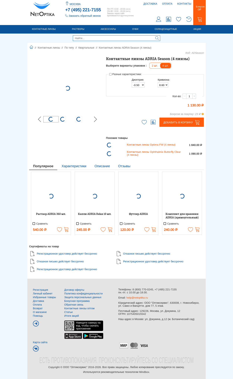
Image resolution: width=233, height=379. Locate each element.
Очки (135, 29)
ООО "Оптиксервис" (75, 367)
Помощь (38, 315)
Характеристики (74, 166)
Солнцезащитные (166, 29)
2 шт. (155, 65)
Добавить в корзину (178, 122)
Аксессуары (108, 29)
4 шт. (165, 65)
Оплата (167, 3)
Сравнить (40, 223)
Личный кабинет (42, 293)
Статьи (68, 312)
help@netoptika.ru (137, 297)
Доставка (150, 3)
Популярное (43, 166)
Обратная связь (73, 304)
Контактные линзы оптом (79, 308)
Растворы (78, 29)
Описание (102, 166)
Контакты (184, 3)
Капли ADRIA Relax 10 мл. (94, 214)
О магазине (40, 312)
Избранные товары (44, 297)
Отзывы (124, 166)
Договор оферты (74, 289)
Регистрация (40, 289)
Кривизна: (164, 79)
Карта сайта (40, 342)
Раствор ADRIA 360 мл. (51, 214)
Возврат (38, 308)
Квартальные (86, 47)
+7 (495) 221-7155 (83, 9)
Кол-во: (176, 96)
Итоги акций (71, 315)
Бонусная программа (77, 300)
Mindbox (144, 371)
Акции (197, 29)
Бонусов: (199, 8)
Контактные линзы (44, 29)
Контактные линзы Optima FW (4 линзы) (151, 144)
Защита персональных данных (82, 297)
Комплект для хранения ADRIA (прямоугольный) (182, 215)
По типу (69, 47)
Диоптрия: (138, 79)
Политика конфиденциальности (83, 293)
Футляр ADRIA (138, 214)
